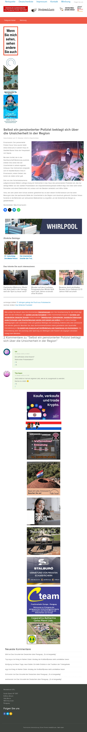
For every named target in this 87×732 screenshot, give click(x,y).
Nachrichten (34, 138)
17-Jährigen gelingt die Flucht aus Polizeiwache (33, 302)
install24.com (52, 727)
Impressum (42, 1)
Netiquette (10, 1)
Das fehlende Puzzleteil (23, 305)
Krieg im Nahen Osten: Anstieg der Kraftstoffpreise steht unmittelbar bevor (42, 659)
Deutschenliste (26, 1)
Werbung (65, 1)
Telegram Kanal (9, 20)
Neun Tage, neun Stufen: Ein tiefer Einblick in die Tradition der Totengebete (42, 664)
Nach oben (60, 727)
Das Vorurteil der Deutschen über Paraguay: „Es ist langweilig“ (33, 654)
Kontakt (54, 1)
